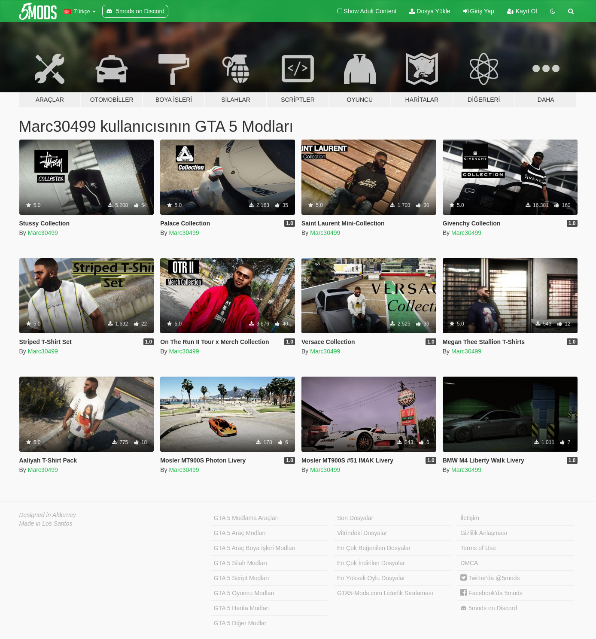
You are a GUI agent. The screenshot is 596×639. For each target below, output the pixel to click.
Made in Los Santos (46, 523)
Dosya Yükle (429, 11)
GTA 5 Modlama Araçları (246, 517)
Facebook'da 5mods (491, 593)
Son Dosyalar (355, 517)
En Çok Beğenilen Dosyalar (374, 548)
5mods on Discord (488, 608)
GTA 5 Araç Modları (240, 532)
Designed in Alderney (47, 514)
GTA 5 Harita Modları (242, 608)
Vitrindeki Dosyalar (362, 532)
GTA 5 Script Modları (241, 578)
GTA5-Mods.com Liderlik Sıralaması (385, 593)
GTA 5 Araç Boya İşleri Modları (254, 548)
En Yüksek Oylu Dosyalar (371, 578)
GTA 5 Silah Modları (240, 563)
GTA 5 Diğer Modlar (240, 623)
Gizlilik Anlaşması (483, 532)
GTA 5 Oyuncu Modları (244, 593)
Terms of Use (478, 548)
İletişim (469, 517)
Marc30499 (43, 232)
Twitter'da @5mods (490, 578)
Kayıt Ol (522, 11)
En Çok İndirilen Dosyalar (371, 563)
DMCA (469, 563)
